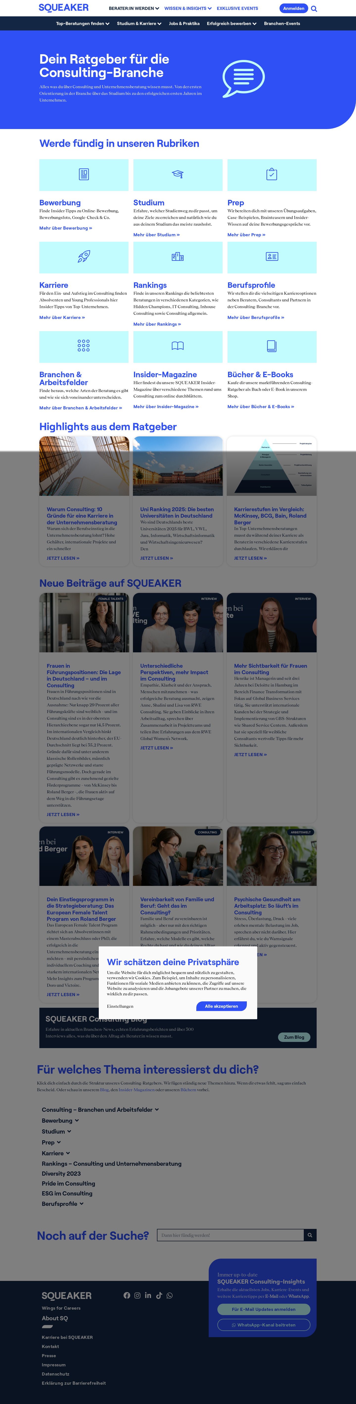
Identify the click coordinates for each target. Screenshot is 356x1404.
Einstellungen (120, 1006)
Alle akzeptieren (221, 1006)
